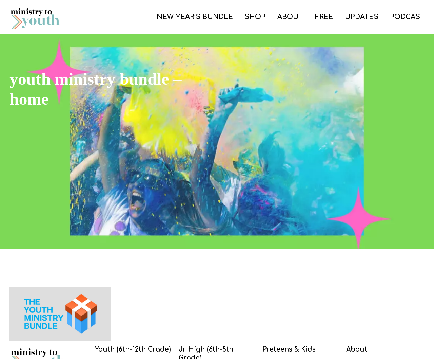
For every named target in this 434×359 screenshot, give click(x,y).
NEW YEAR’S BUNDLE (195, 17)
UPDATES (361, 17)
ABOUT (290, 17)
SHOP (254, 17)
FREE (324, 17)
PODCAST (407, 17)
